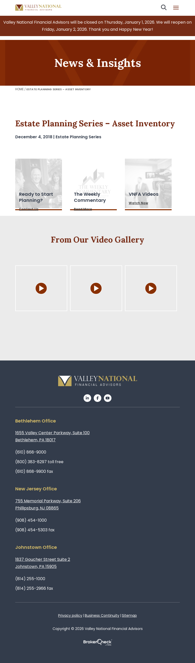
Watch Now (138, 203)
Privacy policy (70, 615)
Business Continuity (102, 615)
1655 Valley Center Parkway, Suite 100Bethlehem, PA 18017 (52, 436)
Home (19, 89)
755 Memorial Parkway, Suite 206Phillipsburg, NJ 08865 (48, 504)
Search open (164, 7)
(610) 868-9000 (30, 452)
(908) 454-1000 (31, 520)
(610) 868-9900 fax (34, 471)
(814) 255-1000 (30, 579)
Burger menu (176, 7)
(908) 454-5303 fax (35, 530)
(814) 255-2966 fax (34, 588)
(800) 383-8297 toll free (39, 462)
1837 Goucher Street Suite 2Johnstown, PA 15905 (42, 562)
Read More (83, 209)
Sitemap (129, 615)
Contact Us (28, 209)
